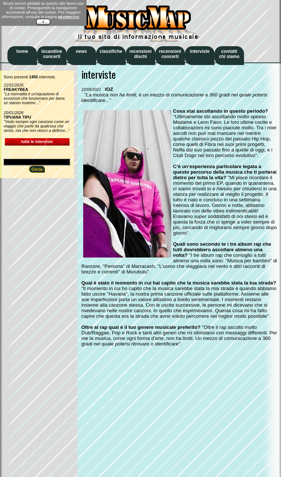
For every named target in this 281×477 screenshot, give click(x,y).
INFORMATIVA (68, 17)
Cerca (37, 169)
